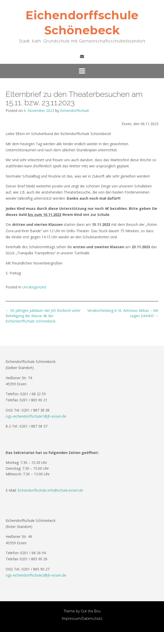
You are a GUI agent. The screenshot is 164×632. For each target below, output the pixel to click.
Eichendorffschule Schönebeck (82, 22)
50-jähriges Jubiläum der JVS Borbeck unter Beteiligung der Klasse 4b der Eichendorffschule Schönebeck (43, 316)
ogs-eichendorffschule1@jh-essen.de (36, 416)
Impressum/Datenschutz (82, 618)
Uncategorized (34, 287)
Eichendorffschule (74, 110)
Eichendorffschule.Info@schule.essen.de (50, 490)
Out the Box (91, 611)
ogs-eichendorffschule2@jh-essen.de (36, 575)
